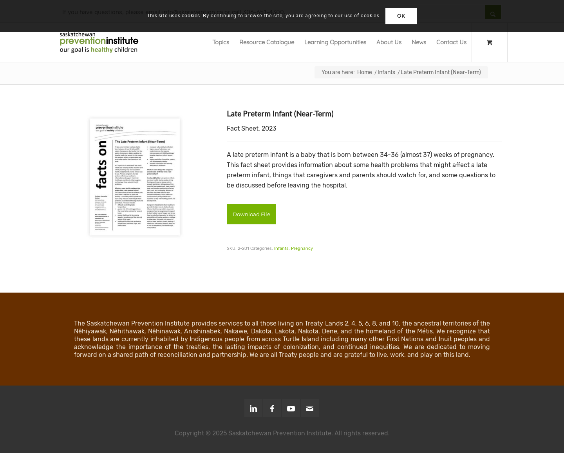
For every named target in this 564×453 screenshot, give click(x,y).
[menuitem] (220, 42)
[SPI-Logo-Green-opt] (99, 42)
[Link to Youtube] (291, 408)
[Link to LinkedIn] (253, 408)
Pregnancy (302, 248)
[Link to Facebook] (272, 408)
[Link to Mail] (310, 408)
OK (401, 16)
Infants (281, 248)
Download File (251, 214)
